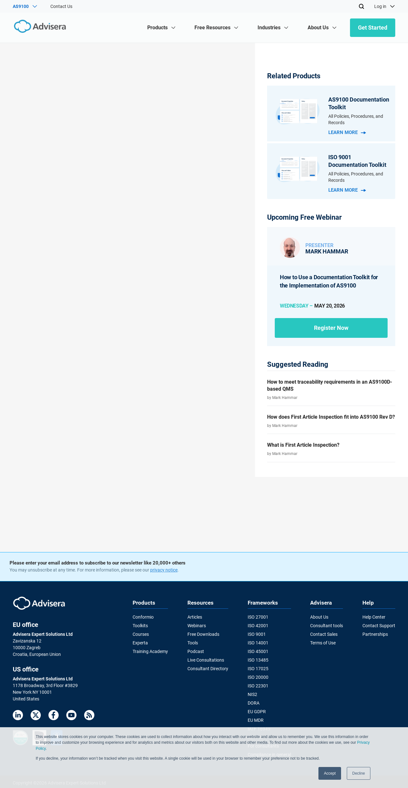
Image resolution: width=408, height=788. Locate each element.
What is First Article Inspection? (303, 445)
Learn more (347, 132)
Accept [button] (330, 773)
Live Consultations (205, 659)
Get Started (372, 27)
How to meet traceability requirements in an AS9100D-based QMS (329, 385)
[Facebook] (53, 716)
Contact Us (61, 6)
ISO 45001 (258, 651)
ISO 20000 (258, 676)
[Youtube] (71, 716)
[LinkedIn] (18, 716)
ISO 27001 (258, 617)
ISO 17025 (258, 668)
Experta (140, 642)
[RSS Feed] (89, 716)
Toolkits (140, 625)
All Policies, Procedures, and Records (355, 119)
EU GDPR (257, 710)
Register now (331, 327)
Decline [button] (358, 773)
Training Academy (150, 651)
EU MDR (256, 718)
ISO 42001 (258, 625)
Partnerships (375, 633)
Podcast (195, 651)
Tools (192, 642)
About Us (319, 617)
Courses (141, 633)
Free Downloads (203, 633)
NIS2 (252, 693)
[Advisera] (40, 27)
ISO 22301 (258, 684)
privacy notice (164, 569)
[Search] (361, 6)
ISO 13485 (258, 659)
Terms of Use (323, 642)
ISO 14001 (258, 642)
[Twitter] (36, 716)
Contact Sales (324, 633)
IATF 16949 (259, 727)
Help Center (373, 617)
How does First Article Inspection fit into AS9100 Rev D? (331, 417)
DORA (253, 701)
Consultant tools (326, 625)
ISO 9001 (257, 633)
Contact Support (378, 625)
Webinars (196, 625)
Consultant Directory (207, 668)
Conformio (143, 617)
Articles (194, 617)
